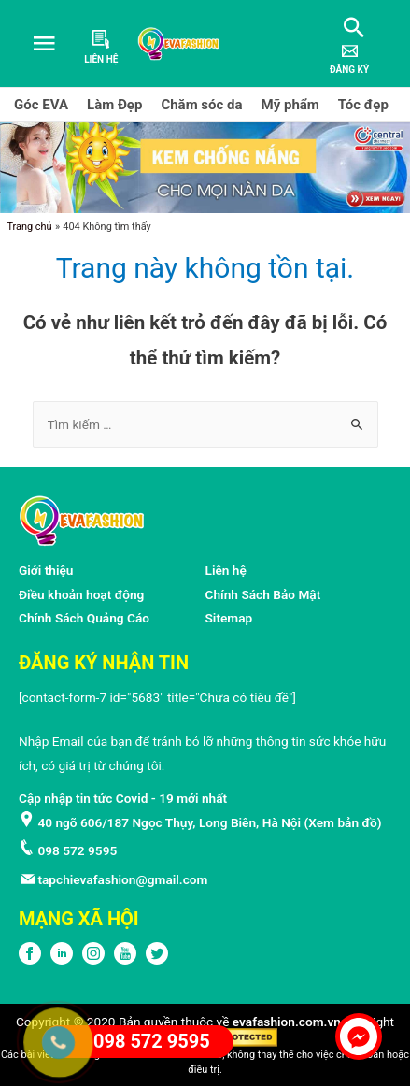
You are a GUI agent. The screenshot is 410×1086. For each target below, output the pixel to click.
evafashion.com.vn (287, 1021)
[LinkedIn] (61, 959)
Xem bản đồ (342, 822)
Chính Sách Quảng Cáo (84, 617)
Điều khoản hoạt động (81, 594)
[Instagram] (93, 959)
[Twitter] (157, 959)
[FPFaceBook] (30, 959)
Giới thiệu (46, 570)
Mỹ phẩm (290, 104)
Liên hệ (226, 570)
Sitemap (229, 617)
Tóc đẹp (363, 104)
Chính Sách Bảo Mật (263, 594)
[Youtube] (125, 959)
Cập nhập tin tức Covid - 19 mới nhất (123, 798)
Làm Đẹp (114, 104)
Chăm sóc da (201, 104)
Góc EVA (41, 104)
